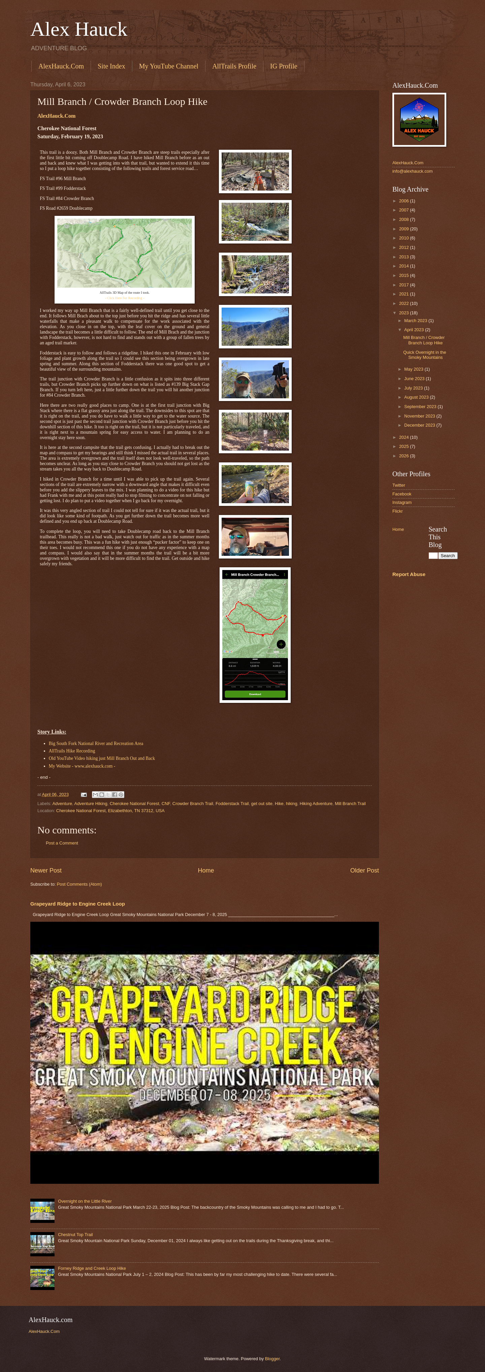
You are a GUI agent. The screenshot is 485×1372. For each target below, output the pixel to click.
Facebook (402, 493)
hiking (291, 803)
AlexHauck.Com (61, 66)
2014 (404, 265)
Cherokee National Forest (134, 803)
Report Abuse (408, 574)
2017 (404, 284)
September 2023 (421, 406)
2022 (404, 303)
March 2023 (416, 320)
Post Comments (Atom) (79, 884)
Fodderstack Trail (232, 803)
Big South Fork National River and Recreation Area (96, 743)
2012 (404, 247)
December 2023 (420, 425)
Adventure (62, 803)
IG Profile (283, 66)
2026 (404, 455)
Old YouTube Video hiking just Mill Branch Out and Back (102, 758)
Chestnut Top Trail (75, 1234)
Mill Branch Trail (350, 803)
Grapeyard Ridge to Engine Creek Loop (77, 904)
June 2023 (415, 378)
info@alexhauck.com (412, 171)
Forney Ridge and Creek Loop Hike (92, 1268)
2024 (404, 437)
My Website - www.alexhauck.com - (83, 766)
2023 (404, 312)
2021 (404, 293)
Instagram (402, 502)
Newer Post (46, 870)
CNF (166, 803)
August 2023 (417, 397)
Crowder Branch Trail (192, 803)
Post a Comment (62, 843)
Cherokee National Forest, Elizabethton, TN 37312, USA (110, 810)
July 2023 (414, 388)
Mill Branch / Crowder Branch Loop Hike (424, 340)
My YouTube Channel (169, 66)
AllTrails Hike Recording (72, 750)
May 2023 (414, 369)
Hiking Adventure (316, 803)
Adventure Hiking (90, 803)
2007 (404, 209)
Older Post (364, 870)
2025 (404, 446)
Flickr (397, 511)
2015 (404, 275)
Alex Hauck (78, 29)
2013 (404, 256)
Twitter (398, 485)
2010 (404, 237)
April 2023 (414, 329)
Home (206, 870)
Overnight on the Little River (85, 1201)
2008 (404, 219)
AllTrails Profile (234, 66)
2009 (404, 228)
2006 (404, 200)
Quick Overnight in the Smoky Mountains (424, 355)
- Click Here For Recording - (124, 298)
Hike (279, 803)
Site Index (111, 66)
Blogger (272, 1358)
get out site (261, 803)
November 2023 (420, 416)
